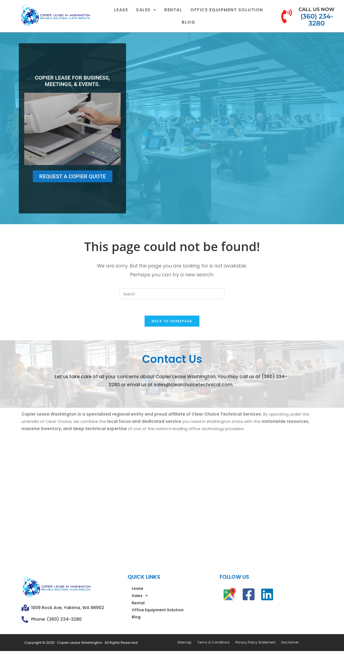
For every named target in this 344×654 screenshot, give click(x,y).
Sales (146, 10)
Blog (188, 22)
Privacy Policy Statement (255, 642)
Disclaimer (289, 642)
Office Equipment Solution (226, 10)
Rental (173, 10)
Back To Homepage (172, 321)
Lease (121, 10)
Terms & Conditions (213, 642)
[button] (146, 10)
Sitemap (184, 642)
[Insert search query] (172, 293)
